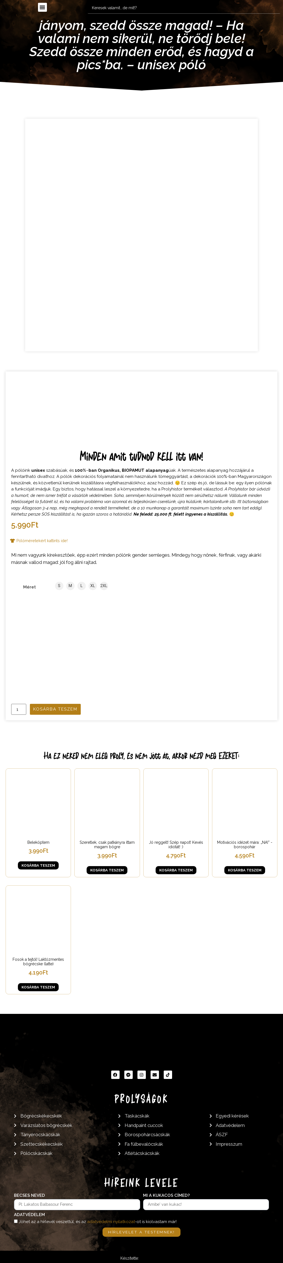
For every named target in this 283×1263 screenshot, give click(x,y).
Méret (29, 587)
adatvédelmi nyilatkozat (111, 1221)
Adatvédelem (29, 1214)
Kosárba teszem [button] (38, 865)
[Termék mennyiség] (18, 709)
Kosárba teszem (55, 709)
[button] (42, 7)
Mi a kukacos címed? (166, 1195)
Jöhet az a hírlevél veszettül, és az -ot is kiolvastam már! (98, 1221)
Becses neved (29, 1195)
